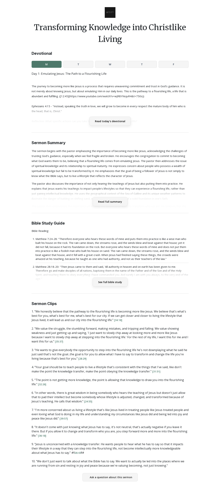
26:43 (78, 452)
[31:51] (156, 371)
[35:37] (59, 341)
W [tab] (110, 64)
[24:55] (88, 401)
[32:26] (42, 384)
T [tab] (78, 64)
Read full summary (110, 201)
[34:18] (118, 320)
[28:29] (82, 358)
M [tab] (46, 64)
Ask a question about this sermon (111, 477)
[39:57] (64, 418)
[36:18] (42, 435)
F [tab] (173, 64)
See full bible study (110, 282)
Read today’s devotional (110, 121)
